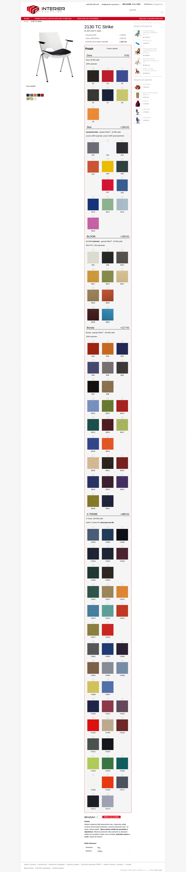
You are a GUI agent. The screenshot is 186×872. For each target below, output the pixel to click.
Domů (26, 21)
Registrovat (158, 4)
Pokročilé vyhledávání (43, 868)
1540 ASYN (147, 117)
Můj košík (126, 4)
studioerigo (158, 870)
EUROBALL (147, 84)
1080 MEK (146, 109)
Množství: (90, 817)
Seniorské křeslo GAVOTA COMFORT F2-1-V (150, 32)
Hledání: (132, 10)
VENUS (145, 101)
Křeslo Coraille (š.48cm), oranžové (149, 69)
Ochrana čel (147, 40)
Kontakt (128, 864)
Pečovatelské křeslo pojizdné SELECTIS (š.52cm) (150, 50)
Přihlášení (148, 4)
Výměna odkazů (58, 868)
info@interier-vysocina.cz (110, 4)
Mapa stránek (29, 868)
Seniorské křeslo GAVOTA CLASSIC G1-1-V (151, 60)
